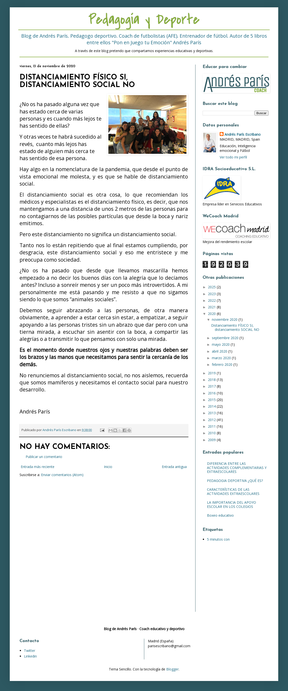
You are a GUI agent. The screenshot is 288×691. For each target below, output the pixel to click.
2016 (212, 393)
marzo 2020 (222, 358)
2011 (212, 426)
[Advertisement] (233, 580)
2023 (212, 293)
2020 (212, 313)
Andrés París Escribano (243, 134)
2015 (212, 399)
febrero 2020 (222, 364)
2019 (212, 373)
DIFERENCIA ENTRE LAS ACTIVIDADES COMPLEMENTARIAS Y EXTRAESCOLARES (237, 467)
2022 (212, 300)
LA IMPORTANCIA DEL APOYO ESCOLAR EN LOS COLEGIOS (231, 504)
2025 (212, 287)
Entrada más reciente (37, 466)
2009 (212, 439)
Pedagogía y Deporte (144, 20)
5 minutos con (218, 539)
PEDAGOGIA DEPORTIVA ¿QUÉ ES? (235, 480)
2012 (212, 419)
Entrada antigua (174, 466)
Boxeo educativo (220, 515)
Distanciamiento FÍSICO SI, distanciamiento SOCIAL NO (235, 327)
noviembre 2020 (225, 319)
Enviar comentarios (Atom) (62, 474)
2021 (212, 307)
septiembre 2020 (225, 337)
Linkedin (30, 656)
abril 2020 (220, 351)
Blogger (172, 669)
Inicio (108, 466)
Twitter (29, 650)
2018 (212, 379)
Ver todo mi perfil (233, 157)
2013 (212, 413)
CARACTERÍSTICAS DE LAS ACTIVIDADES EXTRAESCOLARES (233, 491)
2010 (212, 433)
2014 (212, 406)
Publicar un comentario (44, 456)
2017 (212, 386)
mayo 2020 (221, 344)
